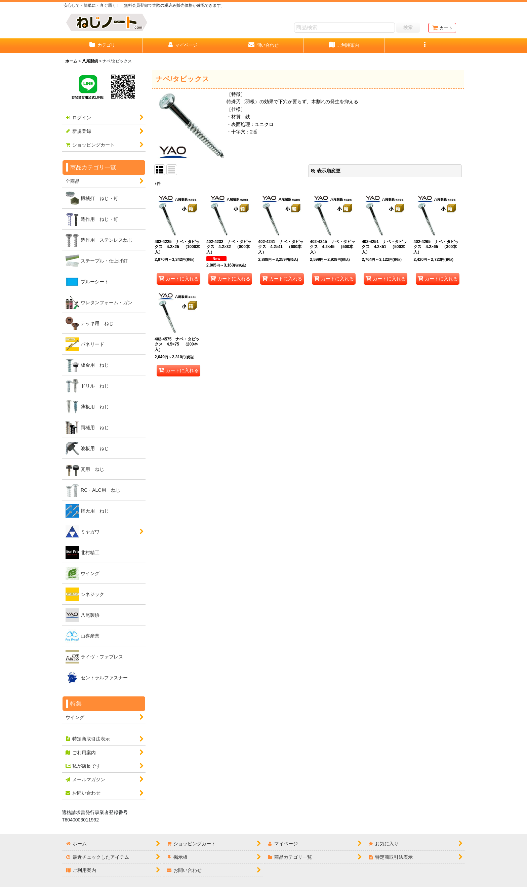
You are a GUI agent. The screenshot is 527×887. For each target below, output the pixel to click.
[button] (424, 45)
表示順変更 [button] (325, 170)
